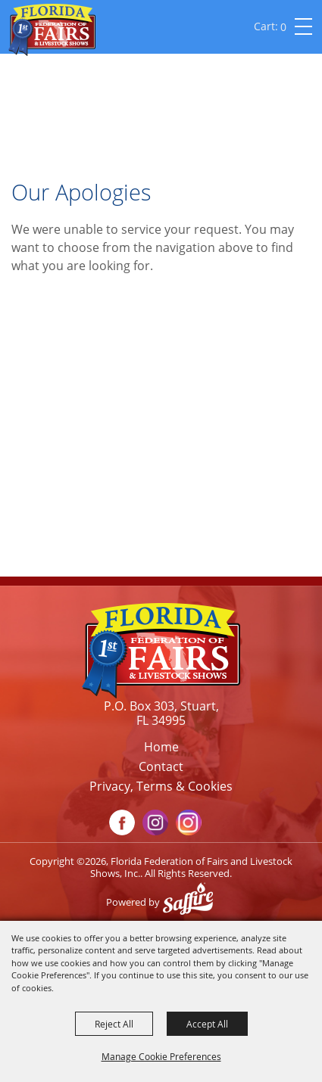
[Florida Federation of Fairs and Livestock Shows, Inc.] (51, 30)
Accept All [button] (207, 1024)
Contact (161, 766)
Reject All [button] (114, 1024)
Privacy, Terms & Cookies (161, 786)
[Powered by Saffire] (192, 902)
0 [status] (283, 27)
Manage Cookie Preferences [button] (161, 1056)
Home (161, 746)
